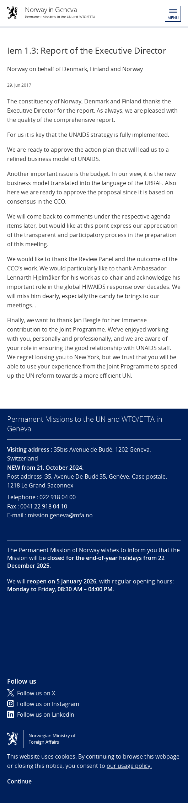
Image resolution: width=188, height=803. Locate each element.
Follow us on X (31, 693)
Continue (19, 781)
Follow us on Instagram (43, 704)
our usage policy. (129, 766)
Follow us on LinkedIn (40, 714)
